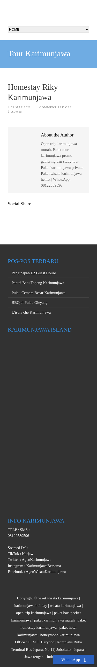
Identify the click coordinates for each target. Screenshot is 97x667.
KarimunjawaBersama (43, 566)
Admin (17, 111)
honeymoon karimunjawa (60, 635)
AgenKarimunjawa (36, 560)
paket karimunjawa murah (54, 620)
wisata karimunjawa (65, 606)
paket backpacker (67, 613)
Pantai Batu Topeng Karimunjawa (38, 283)
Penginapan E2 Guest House (34, 273)
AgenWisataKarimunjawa (45, 572)
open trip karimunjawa (33, 613)
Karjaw (27, 554)
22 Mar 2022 (21, 107)
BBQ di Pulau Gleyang (30, 302)
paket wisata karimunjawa (58, 598)
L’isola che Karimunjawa (31, 312)
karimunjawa (21, 620)
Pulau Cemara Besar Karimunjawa (38, 293)
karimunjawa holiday (30, 606)
